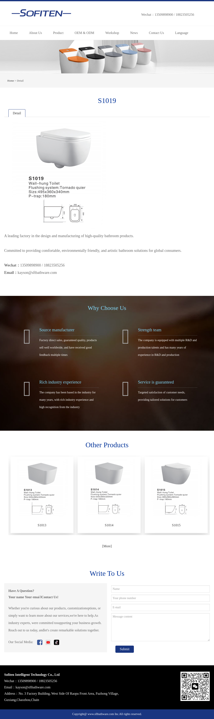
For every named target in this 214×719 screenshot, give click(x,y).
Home (14, 33)
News (134, 33)
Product (58, 33)
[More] (107, 546)
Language (181, 33)
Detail (17, 113)
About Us (35, 33)
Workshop (112, 33)
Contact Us (156, 33)
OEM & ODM (84, 33)
